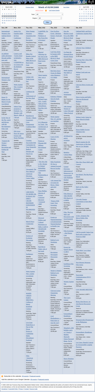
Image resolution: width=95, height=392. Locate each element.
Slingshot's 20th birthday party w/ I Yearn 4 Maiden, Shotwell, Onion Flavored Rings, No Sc (69, 334)
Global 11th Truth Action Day (30, 79)
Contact (26, 389)
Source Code (33, 389)
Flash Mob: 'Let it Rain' (83, 250)
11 (7, 16)
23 (2, 20)
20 (11, 18)
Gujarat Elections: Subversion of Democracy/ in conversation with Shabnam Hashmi (68, 173)
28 (13, 20)
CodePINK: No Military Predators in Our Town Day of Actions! (43, 35)
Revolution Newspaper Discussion (54, 255)
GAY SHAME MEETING (84, 289)
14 (13, 16)
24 (4, 20)
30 (2, 23)
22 (15, 18)
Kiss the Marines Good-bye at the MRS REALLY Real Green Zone (68, 35)
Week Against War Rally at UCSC (68, 73)
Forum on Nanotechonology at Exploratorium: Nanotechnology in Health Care (56, 221)
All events (25, 376)
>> (15, 7)
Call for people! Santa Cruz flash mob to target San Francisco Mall (84, 234)
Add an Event (39, 10)
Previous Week (30, 7)
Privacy (21, 389)
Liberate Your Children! (83, 48)
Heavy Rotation (69, 359)
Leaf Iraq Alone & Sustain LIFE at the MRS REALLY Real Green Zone (55, 56)
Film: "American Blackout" (29, 358)
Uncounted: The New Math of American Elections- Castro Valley (31, 173)
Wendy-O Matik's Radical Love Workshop (56, 273)
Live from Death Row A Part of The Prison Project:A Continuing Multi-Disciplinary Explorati (30, 331)
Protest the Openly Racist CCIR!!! (68, 249)
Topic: (33, 14)
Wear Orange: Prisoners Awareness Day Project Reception (31, 35)
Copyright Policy (13, 389)
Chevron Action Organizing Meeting (55, 293)
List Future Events (54, 10)
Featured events (35, 376)
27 (11, 20)
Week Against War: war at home (42, 77)
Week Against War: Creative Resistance (18, 87)
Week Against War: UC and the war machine (55, 119)
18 (7, 18)
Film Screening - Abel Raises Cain (68, 233)
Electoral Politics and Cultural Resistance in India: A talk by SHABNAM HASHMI (43, 224)
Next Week (66, 7)
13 (11, 16)
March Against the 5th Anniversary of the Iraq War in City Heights (83, 144)
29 (15, 20)
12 (9, 16)
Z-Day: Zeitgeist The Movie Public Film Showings (82, 218)
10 (4, 16)
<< (2, 7)
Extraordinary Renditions (84, 332)
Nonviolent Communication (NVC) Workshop (83, 277)
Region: (35, 18)
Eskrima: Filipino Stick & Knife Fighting (56, 99)
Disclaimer (4, 389)
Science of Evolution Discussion (29, 238)
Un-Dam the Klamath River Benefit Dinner (68, 54)
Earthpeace (29, 254)
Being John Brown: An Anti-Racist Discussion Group (83, 304)
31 (4, 23)
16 (2, 18)
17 (4, 18)
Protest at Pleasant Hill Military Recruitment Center (42, 145)
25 (7, 20)
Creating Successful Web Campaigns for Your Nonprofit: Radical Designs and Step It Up (31, 147)
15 (15, 16)
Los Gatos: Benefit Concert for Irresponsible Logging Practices (84, 345)
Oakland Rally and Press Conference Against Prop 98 (84, 33)
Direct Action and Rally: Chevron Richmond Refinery (83, 99)
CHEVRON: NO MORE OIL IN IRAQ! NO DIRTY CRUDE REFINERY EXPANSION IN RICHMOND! (31, 200)
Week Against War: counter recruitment (30, 274)
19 (9, 18)
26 (9, 20)
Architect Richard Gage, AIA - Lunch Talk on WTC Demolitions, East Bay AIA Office (42, 103)
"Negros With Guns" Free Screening (54, 203)
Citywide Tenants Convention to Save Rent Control (84, 201)
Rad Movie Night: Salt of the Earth (42, 249)
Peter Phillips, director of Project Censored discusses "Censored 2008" (42, 197)
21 (13, 18)
